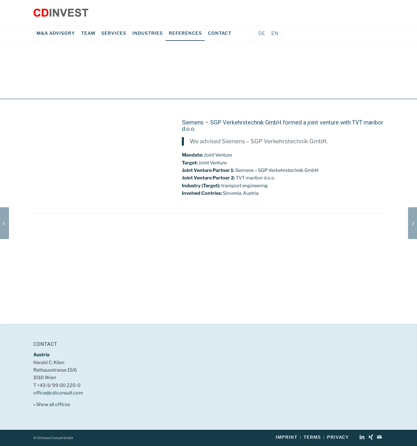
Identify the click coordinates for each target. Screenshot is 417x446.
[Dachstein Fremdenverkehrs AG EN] (412, 223)
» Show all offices (51, 404)
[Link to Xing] (370, 437)
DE (261, 33)
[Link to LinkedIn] (362, 437)
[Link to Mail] (379, 437)
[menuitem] (55, 33)
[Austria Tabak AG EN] (4, 223)
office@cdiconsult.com (58, 393)
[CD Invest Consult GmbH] (61, 13)
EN (275, 33)
